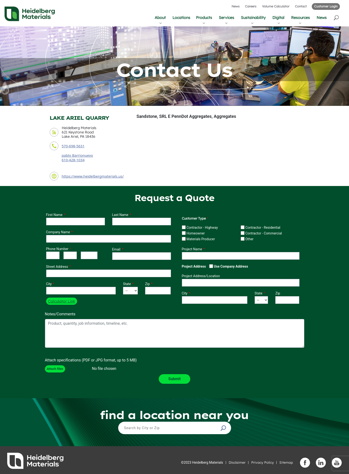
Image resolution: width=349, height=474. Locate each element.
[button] (337, 17)
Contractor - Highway (202, 227)
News (235, 6)
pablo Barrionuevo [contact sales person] (77, 155)
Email (116, 249)
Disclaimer (237, 462)
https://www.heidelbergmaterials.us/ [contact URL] (93, 176)
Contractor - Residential (262, 227)
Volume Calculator (275, 6)
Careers (250, 6)
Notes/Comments (60, 314)
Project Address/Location (201, 276)
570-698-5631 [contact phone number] (73, 146)
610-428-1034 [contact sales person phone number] (73, 160)
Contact (301, 6)
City (49, 284)
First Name (54, 215)
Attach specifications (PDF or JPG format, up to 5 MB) (91, 360)
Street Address (57, 267)
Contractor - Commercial (263, 233)
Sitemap (286, 462)
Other (249, 239)
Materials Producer (200, 239)
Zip (147, 284)
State (127, 284)
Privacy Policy (262, 462)
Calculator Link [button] (61, 301)
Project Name (192, 249)
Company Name (58, 232)
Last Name (120, 215)
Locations (181, 17)
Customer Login (325, 6)
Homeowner (195, 233)
